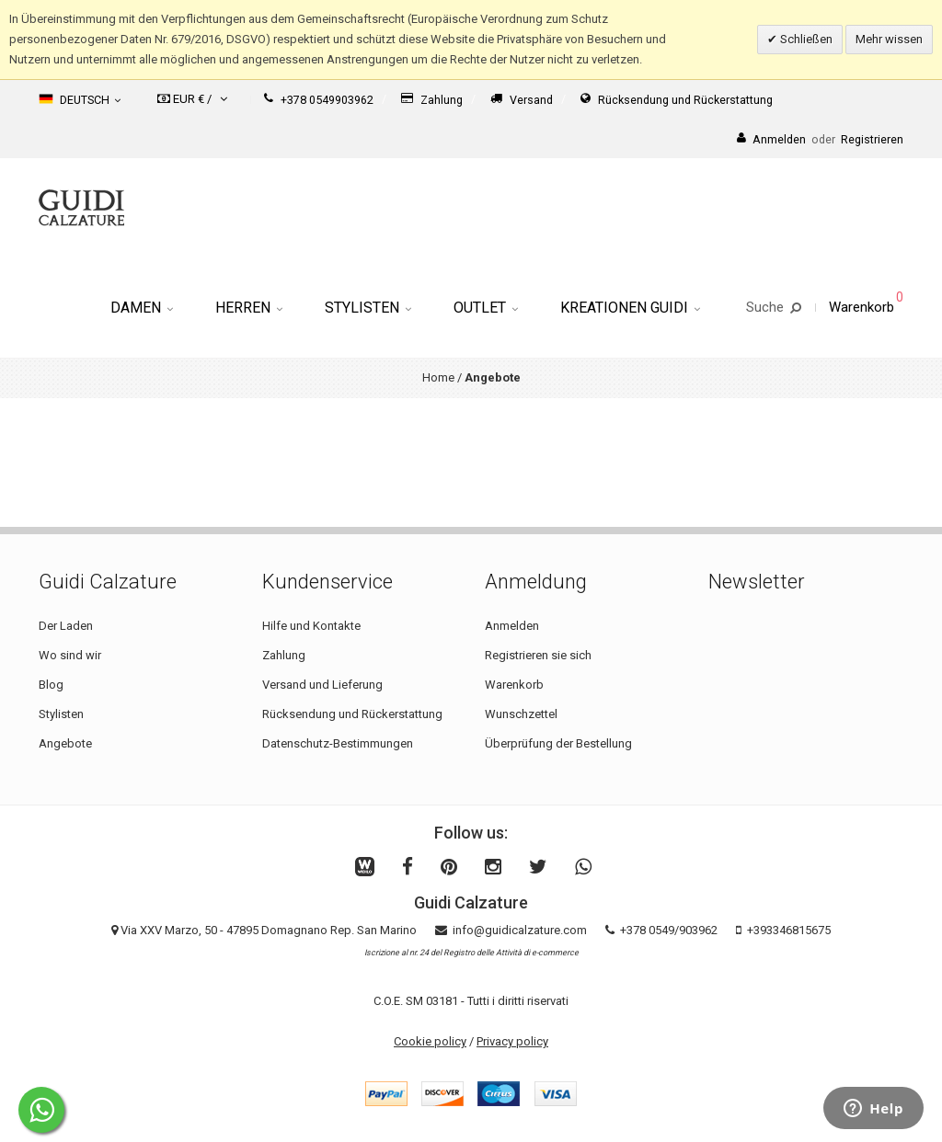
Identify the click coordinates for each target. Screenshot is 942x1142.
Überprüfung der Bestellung (558, 743)
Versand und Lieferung (322, 684)
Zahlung (432, 100)
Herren (248, 307)
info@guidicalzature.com (520, 930)
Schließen (805, 39)
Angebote (65, 743)
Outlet (486, 307)
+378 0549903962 (318, 100)
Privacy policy (512, 1041)
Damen (141, 307)
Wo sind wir (70, 655)
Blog (51, 684)
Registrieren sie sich (538, 655)
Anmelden (512, 626)
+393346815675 (789, 930)
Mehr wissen (889, 39)
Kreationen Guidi (630, 307)
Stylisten (368, 307)
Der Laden (66, 626)
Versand (521, 100)
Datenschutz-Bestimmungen (337, 743)
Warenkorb (514, 684)
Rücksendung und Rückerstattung (676, 100)
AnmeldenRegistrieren (820, 139)
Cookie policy (430, 1041)
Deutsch (80, 99)
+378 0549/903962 (669, 930)
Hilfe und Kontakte (311, 626)
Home (438, 377)
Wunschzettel (521, 714)
